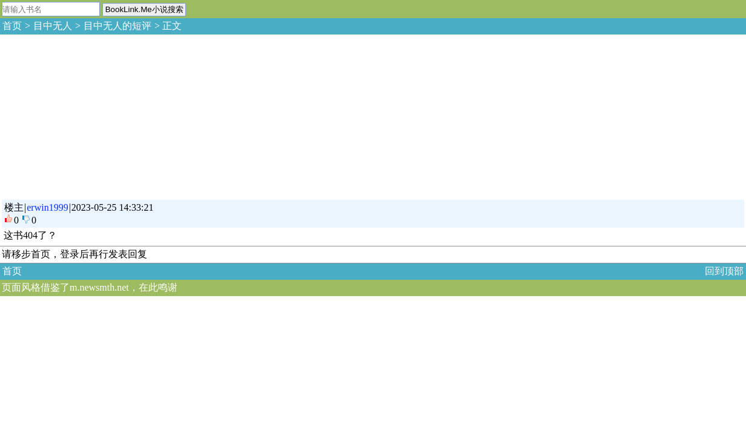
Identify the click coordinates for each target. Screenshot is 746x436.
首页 (12, 26)
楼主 (14, 207)
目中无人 (52, 26)
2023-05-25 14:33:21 (112, 207)
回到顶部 (724, 271)
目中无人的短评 (117, 26)
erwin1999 (47, 207)
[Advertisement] (91, 115)
